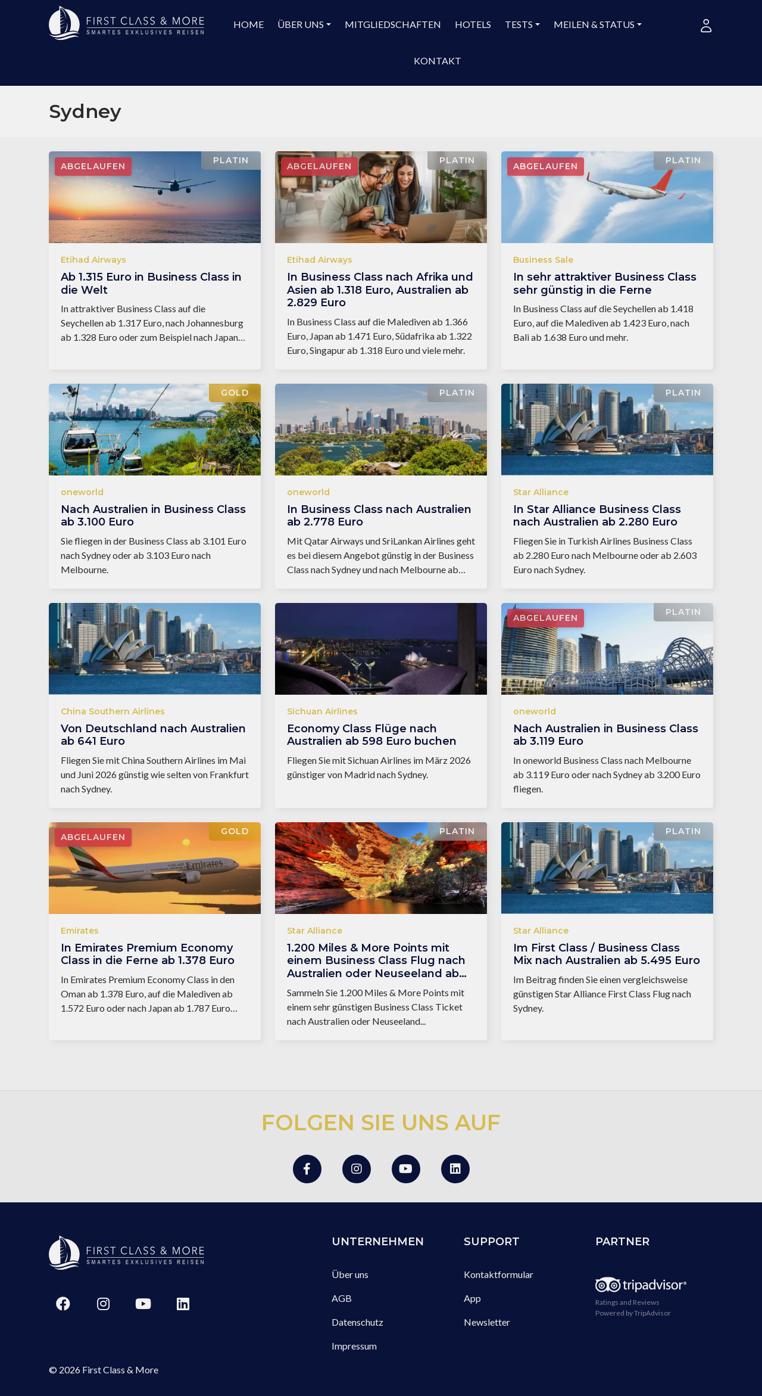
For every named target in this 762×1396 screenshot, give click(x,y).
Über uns (300, 24)
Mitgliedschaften (393, 24)
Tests (519, 24)
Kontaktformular (498, 1274)
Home (248, 24)
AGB (342, 1298)
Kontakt (437, 60)
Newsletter (487, 1321)
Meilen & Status (594, 24)
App (472, 1298)
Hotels (473, 24)
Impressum (354, 1345)
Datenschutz (357, 1321)
